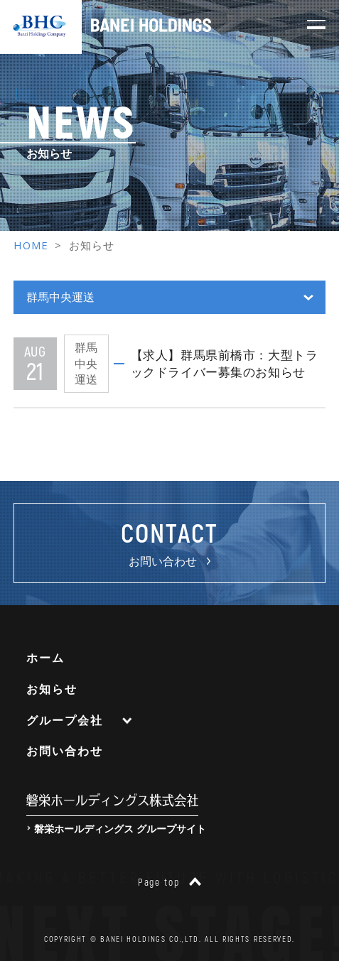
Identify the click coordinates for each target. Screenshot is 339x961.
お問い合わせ (64, 751)
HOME (31, 245)
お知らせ (51, 689)
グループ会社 (64, 720)
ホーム (45, 658)
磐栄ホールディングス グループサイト (120, 828)
